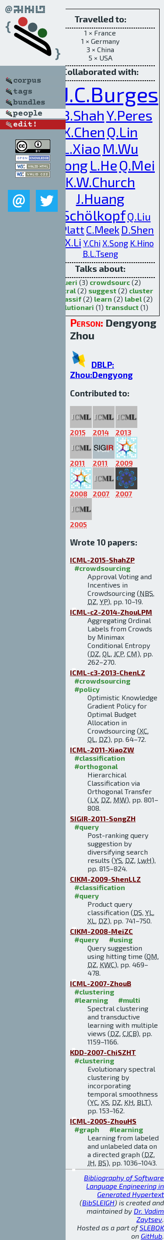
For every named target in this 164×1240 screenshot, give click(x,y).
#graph (86, 1129)
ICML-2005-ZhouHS (103, 1121)
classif (70, 299)
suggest (102, 290)
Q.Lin (122, 131)
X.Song (115, 243)
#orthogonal (96, 766)
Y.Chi (92, 243)
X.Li (73, 242)
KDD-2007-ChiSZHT (103, 1052)
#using (121, 939)
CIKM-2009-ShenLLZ (105, 879)
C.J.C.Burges (101, 94)
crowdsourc (110, 282)
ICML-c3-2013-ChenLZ (107, 672)
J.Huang (100, 198)
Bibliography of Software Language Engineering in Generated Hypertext (124, 1185)
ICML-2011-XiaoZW (102, 749)
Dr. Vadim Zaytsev (149, 1215)
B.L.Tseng (100, 254)
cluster (141, 290)
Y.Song (66, 165)
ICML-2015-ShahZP (102, 560)
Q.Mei (137, 165)
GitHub (151, 1236)
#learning (91, 1000)
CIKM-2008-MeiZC (101, 931)
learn (103, 299)
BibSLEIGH (98, 1202)
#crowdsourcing (102, 568)
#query (86, 827)
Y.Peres (129, 115)
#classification (99, 758)
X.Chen (84, 131)
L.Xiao (81, 148)
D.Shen (137, 229)
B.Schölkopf (88, 215)
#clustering (94, 991)
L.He (103, 165)
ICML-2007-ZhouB (100, 983)
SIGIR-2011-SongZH (103, 818)
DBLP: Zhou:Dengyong (101, 370)
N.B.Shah (76, 115)
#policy (87, 689)
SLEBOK (152, 1227)
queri (68, 282)
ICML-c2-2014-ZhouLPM (111, 612)
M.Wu (120, 148)
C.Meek (102, 229)
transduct (122, 307)
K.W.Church (100, 181)
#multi (129, 1000)
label (133, 299)
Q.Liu (139, 216)
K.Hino (142, 243)
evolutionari (73, 307)
